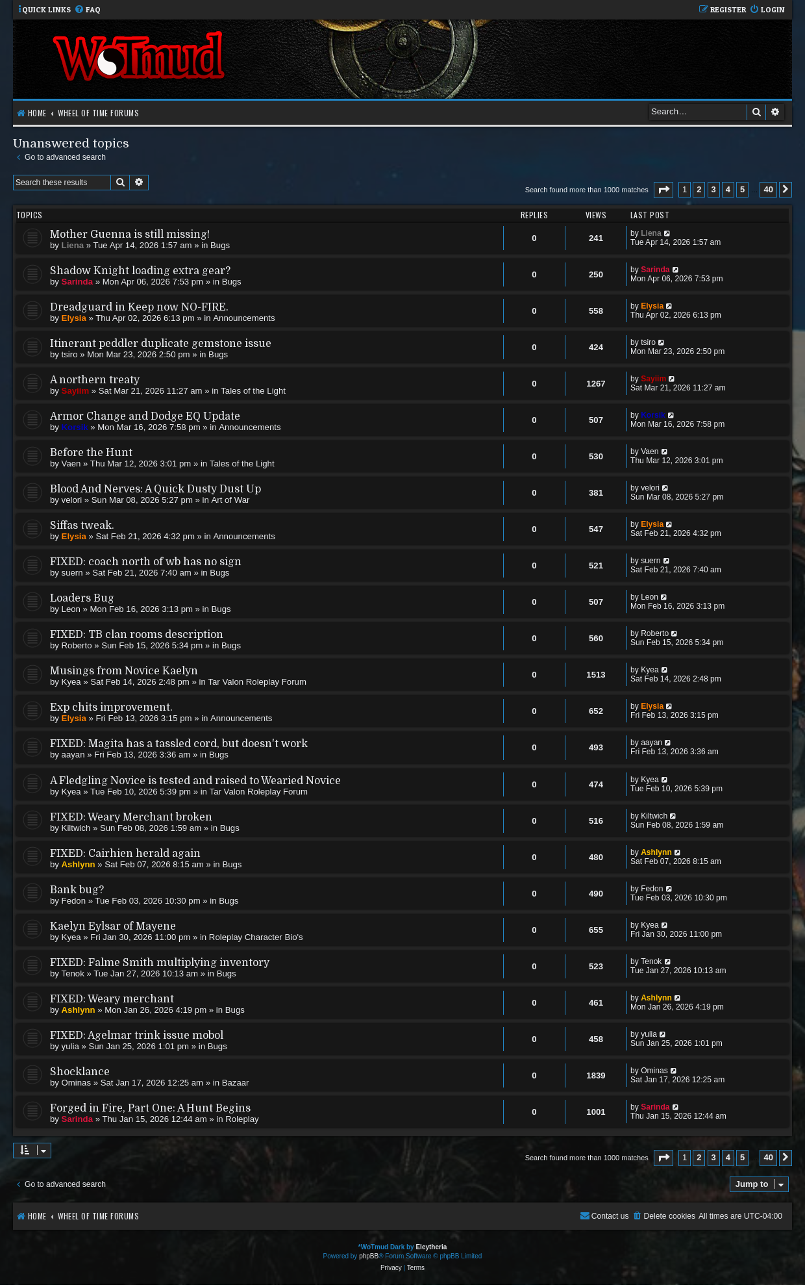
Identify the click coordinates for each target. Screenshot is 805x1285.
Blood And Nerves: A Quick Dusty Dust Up (155, 489)
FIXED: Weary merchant (112, 999)
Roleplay (241, 1119)
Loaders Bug (82, 598)
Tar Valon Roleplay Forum (257, 682)
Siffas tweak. (82, 525)
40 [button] (768, 189)
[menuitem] (87, 10)
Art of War (231, 500)
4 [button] (728, 189)
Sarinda (77, 281)
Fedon (74, 901)
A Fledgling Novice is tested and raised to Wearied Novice (195, 781)
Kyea (71, 682)
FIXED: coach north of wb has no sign (146, 562)
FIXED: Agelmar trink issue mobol (136, 1035)
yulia (70, 1046)
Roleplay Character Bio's (256, 937)
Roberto (77, 645)
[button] (663, 190)
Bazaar (235, 1083)
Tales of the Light (253, 391)
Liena (73, 245)
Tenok (73, 973)
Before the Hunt (91, 453)
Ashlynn (78, 864)
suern (72, 573)
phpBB (368, 1256)
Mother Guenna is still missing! (130, 234)
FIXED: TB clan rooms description (136, 635)
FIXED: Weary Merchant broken (131, 817)
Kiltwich (76, 828)
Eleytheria (431, 1247)
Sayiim (76, 391)
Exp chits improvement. (111, 707)
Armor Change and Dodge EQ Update (145, 416)
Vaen (71, 463)
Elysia (74, 318)
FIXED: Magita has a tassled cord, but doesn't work (179, 744)
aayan (73, 754)
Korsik (75, 427)
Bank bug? (77, 890)
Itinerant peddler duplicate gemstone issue (160, 344)
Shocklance (80, 1072)
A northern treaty (95, 380)
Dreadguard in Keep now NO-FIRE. (139, 307)
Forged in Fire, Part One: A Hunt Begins (150, 1108)
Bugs (220, 245)
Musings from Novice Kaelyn (124, 671)
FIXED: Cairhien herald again (125, 853)
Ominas (76, 1083)
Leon (71, 609)
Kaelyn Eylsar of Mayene (113, 926)
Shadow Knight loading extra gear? (140, 271)
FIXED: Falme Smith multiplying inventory (159, 963)
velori (72, 500)
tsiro (70, 354)
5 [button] (742, 189)
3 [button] (714, 189)
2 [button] (699, 189)
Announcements (244, 318)
